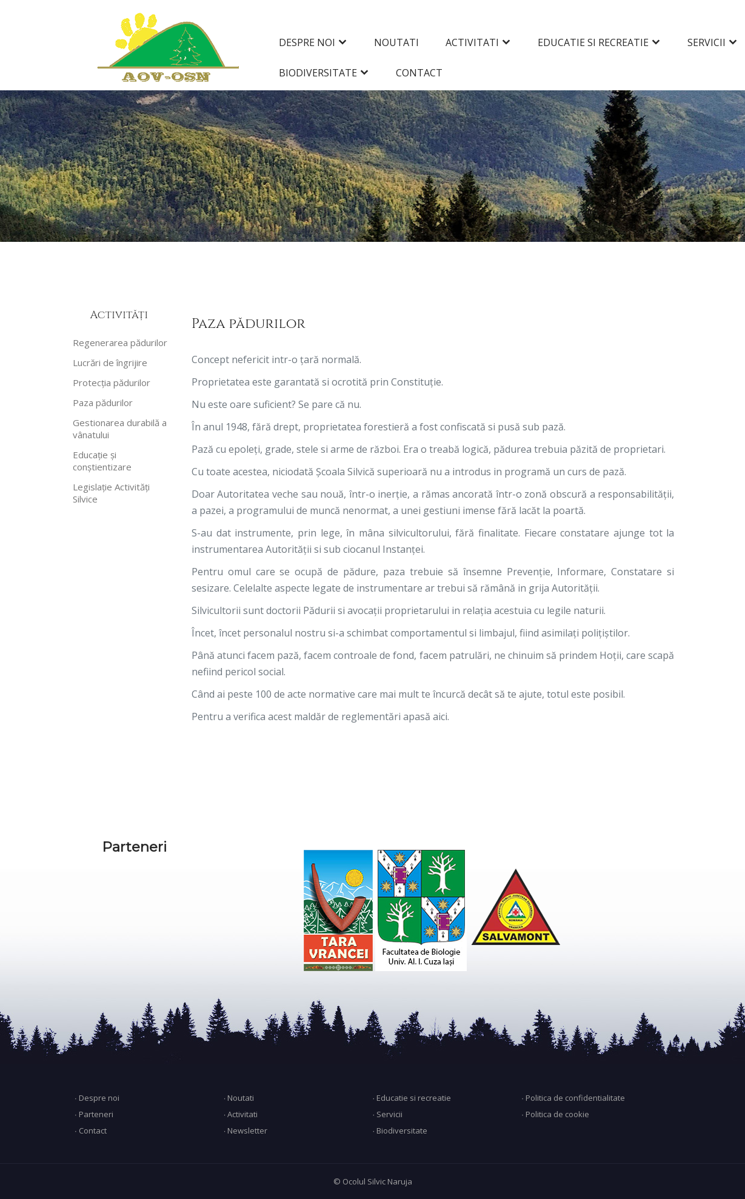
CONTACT (419, 72)
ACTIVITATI (472, 42)
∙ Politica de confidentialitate (573, 1097)
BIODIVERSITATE (318, 72)
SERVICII (706, 42)
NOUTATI (396, 42)
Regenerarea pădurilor (120, 342)
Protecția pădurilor (111, 382)
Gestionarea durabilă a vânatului (120, 428)
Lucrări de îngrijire (110, 362)
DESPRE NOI (307, 42)
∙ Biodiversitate (399, 1130)
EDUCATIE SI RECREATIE (593, 42)
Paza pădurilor (103, 402)
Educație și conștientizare (102, 461)
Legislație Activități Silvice (111, 493)
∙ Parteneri (94, 1114)
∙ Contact (91, 1130)
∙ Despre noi (97, 1097)
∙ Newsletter (246, 1130)
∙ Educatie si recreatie (411, 1097)
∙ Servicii (387, 1114)
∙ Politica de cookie (555, 1114)
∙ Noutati (239, 1097)
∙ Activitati (241, 1114)
